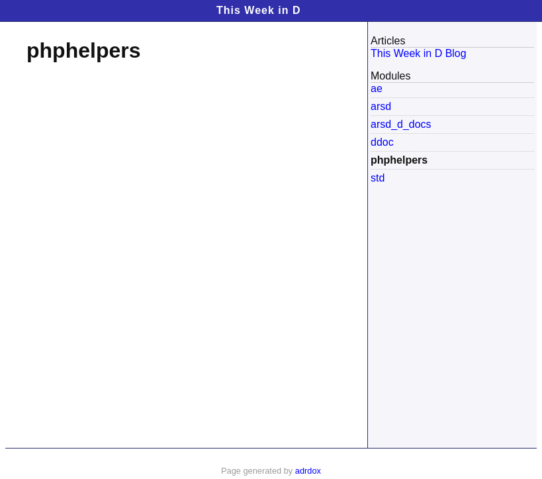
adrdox (308, 471)
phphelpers (399, 160)
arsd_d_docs (401, 124)
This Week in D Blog (419, 53)
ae (377, 88)
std (377, 178)
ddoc (382, 142)
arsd (381, 106)
